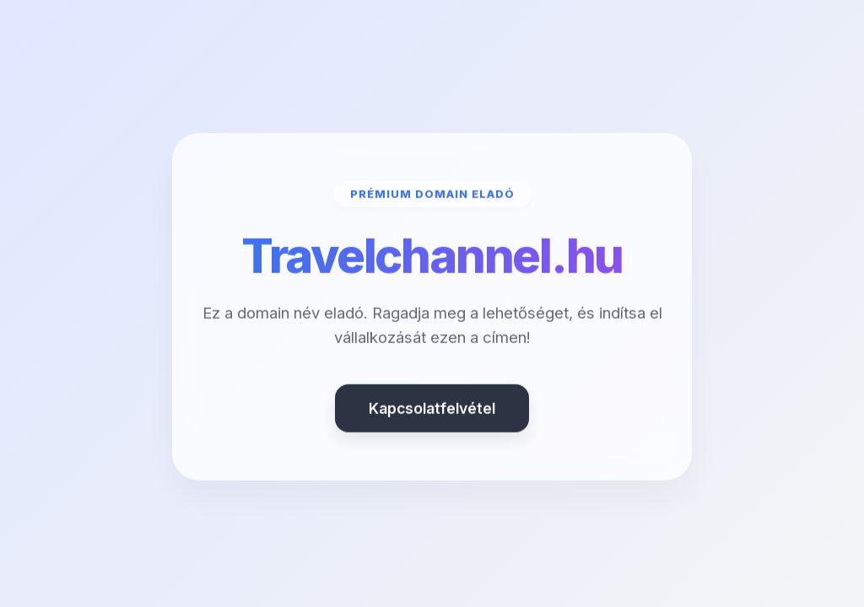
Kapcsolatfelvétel (432, 410)
